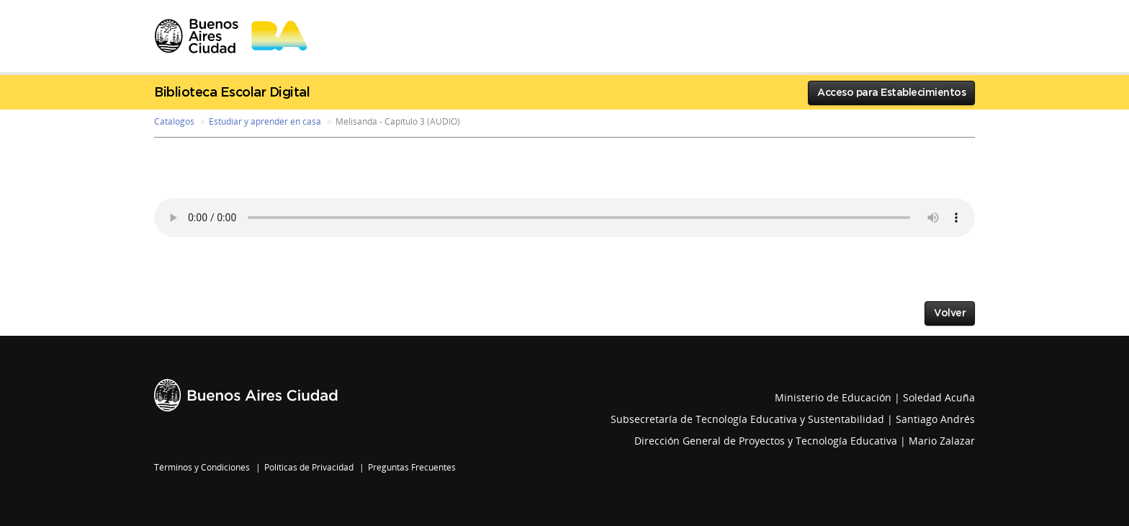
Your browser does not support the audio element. (564, 217)
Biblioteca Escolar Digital (232, 92)
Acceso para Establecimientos (891, 93)
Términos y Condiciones (202, 467)
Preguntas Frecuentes (412, 467)
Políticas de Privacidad (309, 467)
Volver (950, 313)
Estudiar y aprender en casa (265, 121)
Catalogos (174, 121)
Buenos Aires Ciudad (246, 395)
